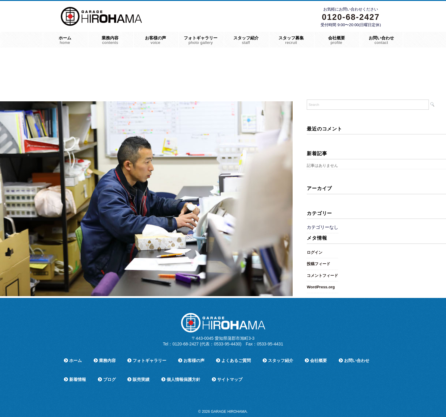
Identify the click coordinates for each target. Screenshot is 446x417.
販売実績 (138, 379)
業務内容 (110, 40)
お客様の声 (155, 40)
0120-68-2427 (351, 17)
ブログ (107, 379)
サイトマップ (227, 379)
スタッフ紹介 (246, 40)
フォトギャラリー (200, 40)
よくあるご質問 (233, 360)
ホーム (65, 40)
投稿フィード (318, 264)
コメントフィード (322, 275)
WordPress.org (321, 287)
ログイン (314, 252)
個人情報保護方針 (180, 379)
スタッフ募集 (291, 40)
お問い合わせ (381, 40)
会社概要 (336, 40)
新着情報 (75, 379)
